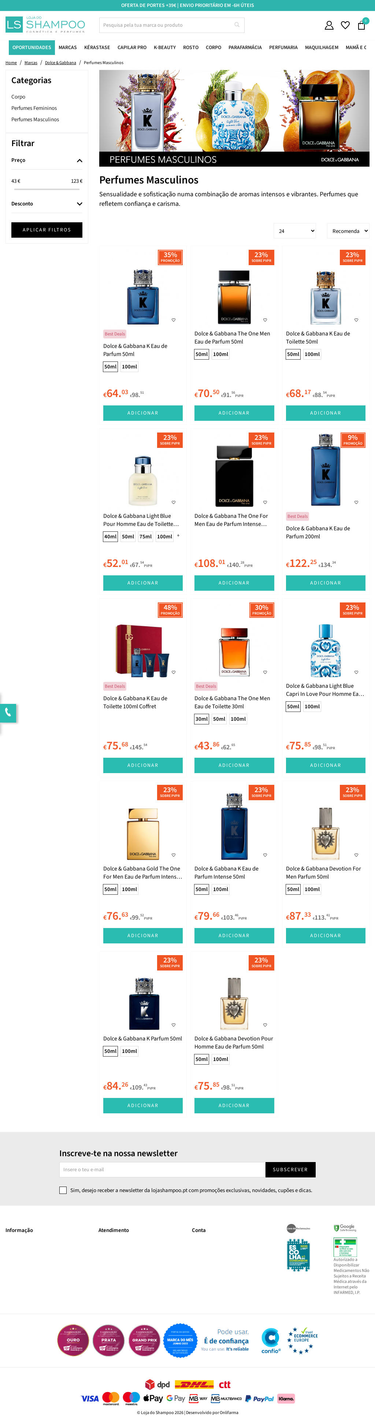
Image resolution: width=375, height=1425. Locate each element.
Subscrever (290, 1169)
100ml (129, 367)
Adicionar (143, 413)
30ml (202, 719)
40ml (110, 537)
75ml (146, 537)
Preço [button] (18, 160)
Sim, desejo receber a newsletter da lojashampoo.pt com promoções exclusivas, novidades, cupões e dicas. (191, 1190)
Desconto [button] (22, 204)
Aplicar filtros (47, 230)
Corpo (18, 97)
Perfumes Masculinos (35, 119)
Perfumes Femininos (34, 108)
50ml (110, 367)
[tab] (46, 161)
